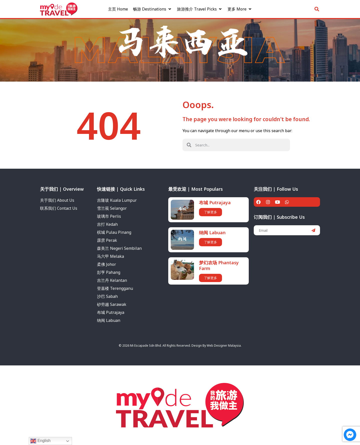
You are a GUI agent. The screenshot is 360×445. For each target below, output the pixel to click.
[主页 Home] (118, 8)
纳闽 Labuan (212, 233)
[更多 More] (240, 8)
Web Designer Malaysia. (224, 345)
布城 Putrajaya (215, 202)
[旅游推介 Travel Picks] (199, 8)
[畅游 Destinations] (152, 8)
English (40, 441)
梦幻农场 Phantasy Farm (219, 265)
